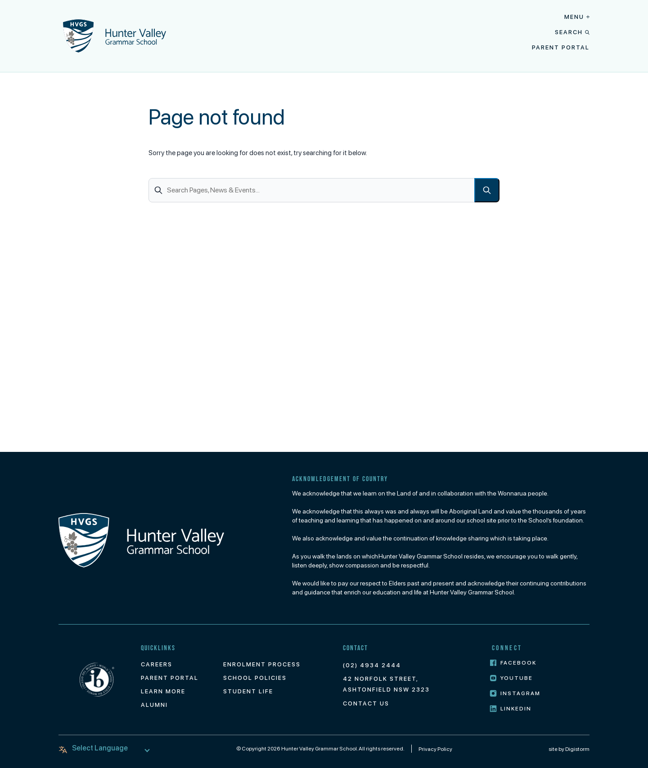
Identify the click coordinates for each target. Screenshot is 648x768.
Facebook (513, 663)
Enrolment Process (262, 664)
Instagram (515, 693)
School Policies (255, 677)
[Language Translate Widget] (106, 748)
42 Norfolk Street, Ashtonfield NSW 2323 (386, 684)
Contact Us (366, 703)
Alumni (154, 704)
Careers (156, 664)
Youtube (511, 678)
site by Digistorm (569, 749)
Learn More (163, 691)
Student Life (248, 691)
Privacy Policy (435, 749)
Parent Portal (561, 47)
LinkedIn (510, 708)
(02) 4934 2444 (372, 665)
